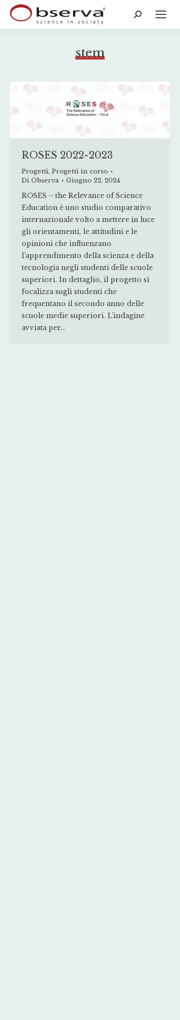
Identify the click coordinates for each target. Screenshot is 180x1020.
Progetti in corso (80, 171)
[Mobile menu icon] (160, 14)
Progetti (35, 171)
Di (40, 180)
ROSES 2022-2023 (67, 155)
